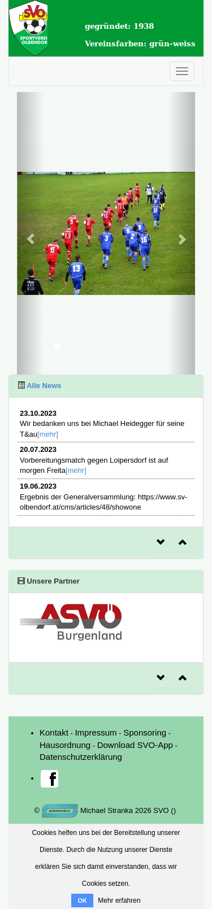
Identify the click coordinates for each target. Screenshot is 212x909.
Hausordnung (65, 745)
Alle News (43, 385)
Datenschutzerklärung (81, 757)
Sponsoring (144, 732)
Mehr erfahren (119, 900)
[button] (30, 233)
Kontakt (54, 732)
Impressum (95, 732)
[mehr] (47, 434)
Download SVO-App (135, 745)
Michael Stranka (87, 810)
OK (82, 900)
